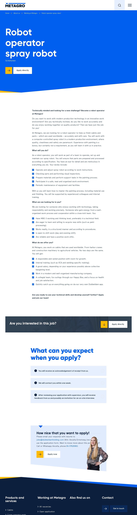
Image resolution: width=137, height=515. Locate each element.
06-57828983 (72, 446)
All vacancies (45, 507)
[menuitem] (119, 5)
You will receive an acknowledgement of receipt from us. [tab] (71, 371)
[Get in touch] (114, 508)
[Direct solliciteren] (18, 70)
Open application (47, 512)
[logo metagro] (15, 5)
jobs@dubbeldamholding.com (50, 440)
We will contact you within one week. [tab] (71, 383)
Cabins (10, 510)
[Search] (119, 5)
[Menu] (128, 5)
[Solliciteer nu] (48, 454)
